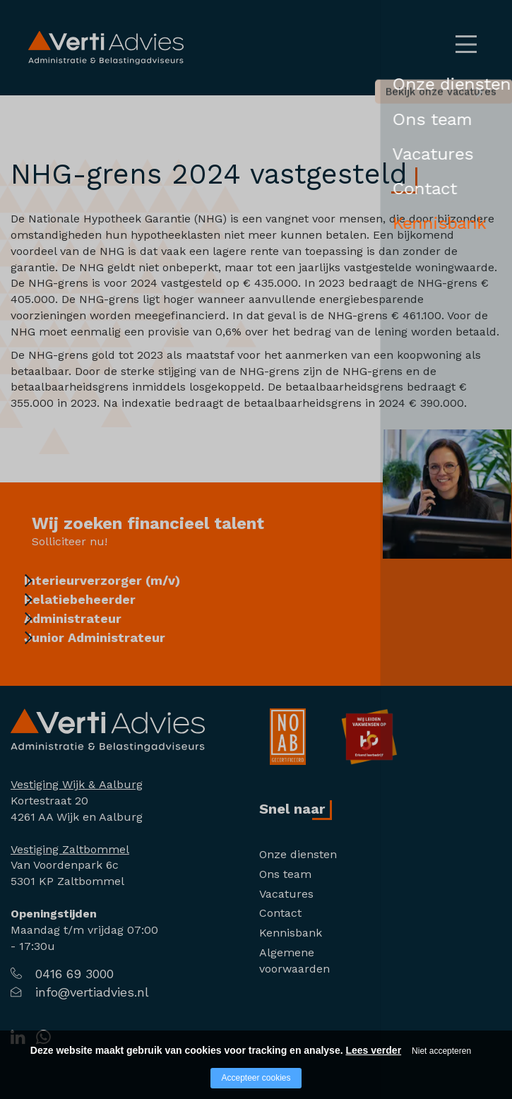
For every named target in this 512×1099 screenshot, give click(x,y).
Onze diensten (298, 854)
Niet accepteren (441, 1051)
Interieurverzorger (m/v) (117, 580)
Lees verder (373, 1050)
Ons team (285, 874)
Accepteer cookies (255, 1078)
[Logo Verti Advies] (106, 47)
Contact (280, 913)
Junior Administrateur (109, 655)
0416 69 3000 (74, 973)
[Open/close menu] (466, 44)
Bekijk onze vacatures (385, 95)
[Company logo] (108, 729)
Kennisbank (290, 932)
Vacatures (286, 894)
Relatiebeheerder (94, 605)
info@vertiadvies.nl (92, 992)
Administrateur (87, 631)
